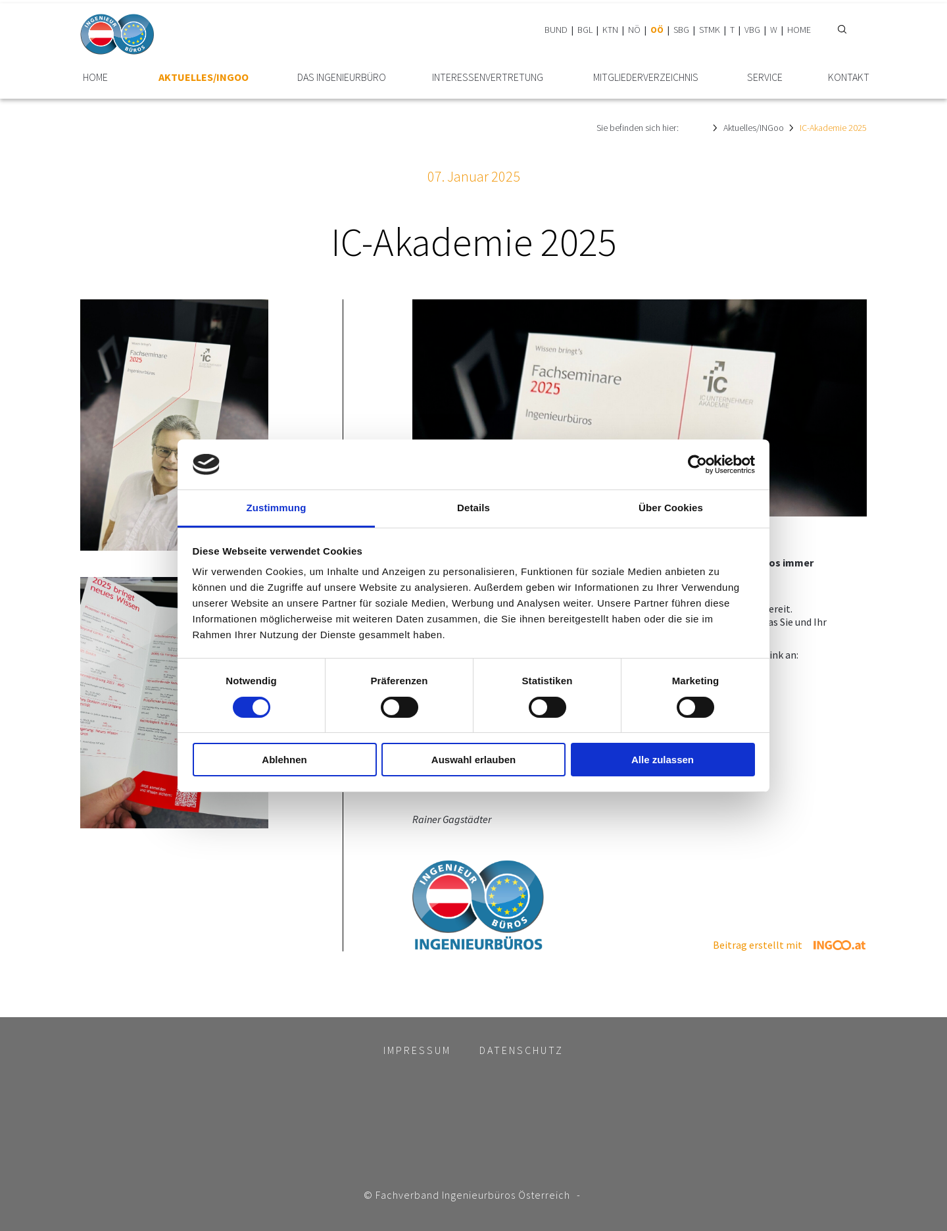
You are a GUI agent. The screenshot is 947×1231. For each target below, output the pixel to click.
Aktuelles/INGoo (203, 77)
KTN (610, 30)
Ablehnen (284, 759)
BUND (556, 30)
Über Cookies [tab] (671, 507)
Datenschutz (521, 1050)
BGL (585, 30)
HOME (799, 30)
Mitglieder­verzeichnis (645, 77)
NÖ (634, 30)
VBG (752, 30)
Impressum (417, 1050)
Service (765, 77)
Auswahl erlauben (473, 759)
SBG (681, 30)
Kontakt (848, 77)
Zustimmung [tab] (276, 507)
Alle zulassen (662, 759)
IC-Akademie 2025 (833, 128)
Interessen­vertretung (487, 77)
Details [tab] (473, 507)
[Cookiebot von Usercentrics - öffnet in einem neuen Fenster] (697, 464)
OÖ (657, 30)
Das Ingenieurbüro (341, 77)
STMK (709, 30)
